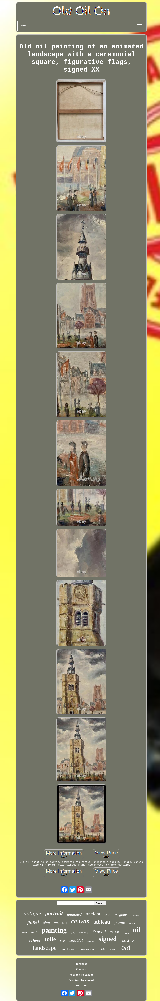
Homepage (81, 964)
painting (54, 930)
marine (127, 941)
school (34, 940)
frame (119, 922)
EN (77, 985)
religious (121, 915)
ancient (93, 913)
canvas (80, 921)
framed (99, 932)
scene (132, 923)
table (102, 949)
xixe (62, 941)
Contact (81, 969)
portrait (54, 913)
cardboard (69, 949)
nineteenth (29, 932)
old (125, 947)
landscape (44, 947)
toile (50, 939)
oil (137, 930)
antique (32, 913)
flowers (135, 915)
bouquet (91, 941)
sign (46, 922)
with (107, 914)
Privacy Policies (81, 975)
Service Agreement (81, 980)
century (83, 932)
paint (73, 933)
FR (85, 985)
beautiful (76, 940)
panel (33, 922)
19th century (87, 949)
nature (113, 949)
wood (115, 931)
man (127, 933)
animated (74, 914)
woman (60, 922)
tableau (101, 922)
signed (108, 939)
